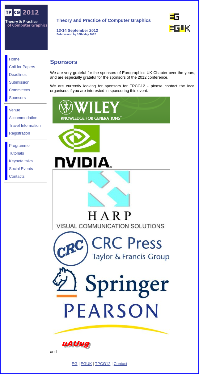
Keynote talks (21, 161)
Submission (19, 82)
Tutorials (16, 153)
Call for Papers (22, 66)
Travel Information (25, 125)
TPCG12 (103, 363)
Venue (14, 110)
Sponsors (17, 97)
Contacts (17, 176)
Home (14, 59)
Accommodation (23, 117)
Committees (19, 90)
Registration (19, 133)
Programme (19, 145)
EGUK (86, 363)
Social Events (21, 168)
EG (75, 363)
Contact (120, 363)
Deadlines (18, 74)
